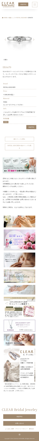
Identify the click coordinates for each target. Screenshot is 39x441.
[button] (33, 39)
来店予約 (23, 4)
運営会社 (31, 429)
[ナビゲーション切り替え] (34, 4)
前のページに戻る (19, 139)
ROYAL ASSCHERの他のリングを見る (19, 146)
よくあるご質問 (9, 429)
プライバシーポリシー (21, 429)
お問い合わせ (19, 423)
